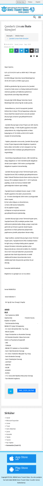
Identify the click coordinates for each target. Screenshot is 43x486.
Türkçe (30, 2)
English (38, 2)
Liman (7, 423)
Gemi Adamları (10, 429)
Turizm (8, 440)
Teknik (7, 437)
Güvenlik (8, 434)
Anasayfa (9, 36)
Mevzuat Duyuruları (12, 420)
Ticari (7, 426)
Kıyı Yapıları (9, 442)
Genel (7, 418)
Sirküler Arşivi (19, 36)
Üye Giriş (20, 2)
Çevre (7, 431)
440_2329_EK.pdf (26, 390)
